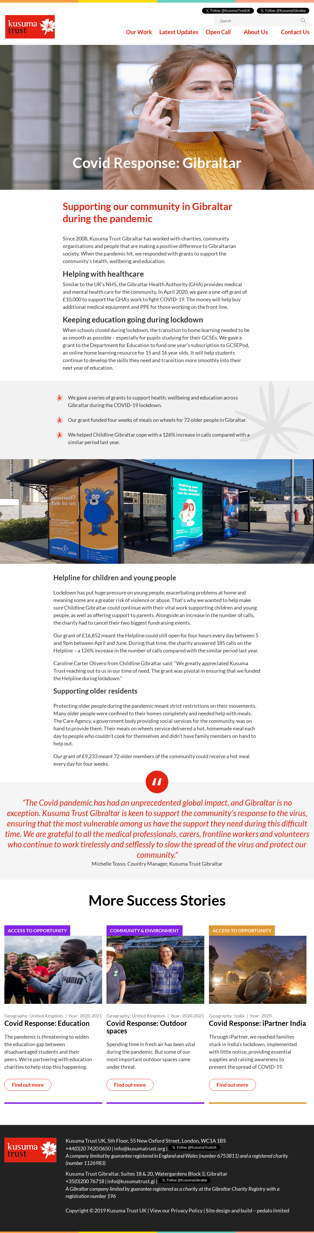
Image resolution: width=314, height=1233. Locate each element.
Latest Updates (178, 34)
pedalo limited (273, 1210)
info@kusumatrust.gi (131, 1181)
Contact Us (295, 34)
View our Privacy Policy (176, 1210)
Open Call (218, 34)
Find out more (28, 1085)
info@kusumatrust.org (139, 1148)
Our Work (139, 34)
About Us (256, 34)
